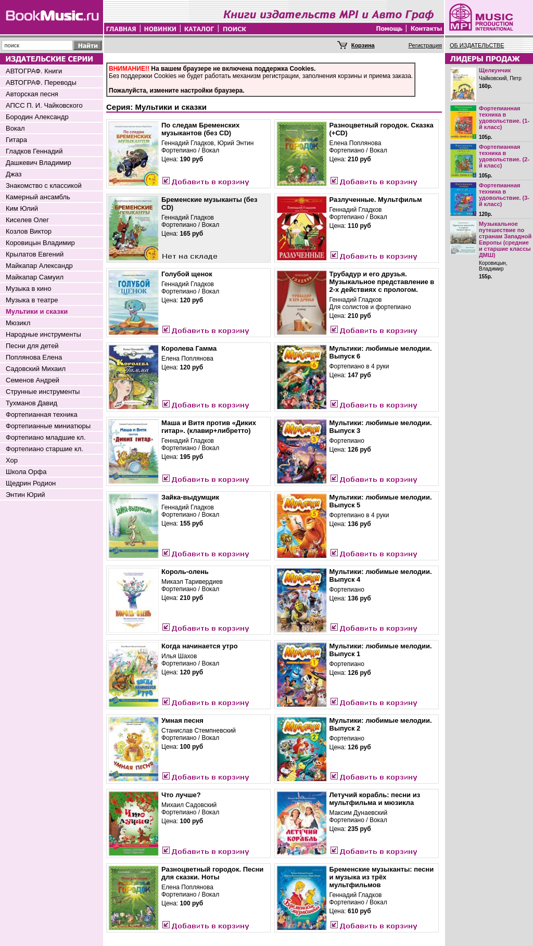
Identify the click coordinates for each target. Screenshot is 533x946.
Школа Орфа (26, 472)
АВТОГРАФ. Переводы (41, 82)
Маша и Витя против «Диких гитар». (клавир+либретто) (208, 426)
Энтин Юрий (25, 494)
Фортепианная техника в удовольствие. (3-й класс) (504, 194)
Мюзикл (18, 323)
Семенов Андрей (32, 380)
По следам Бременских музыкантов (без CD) (200, 129)
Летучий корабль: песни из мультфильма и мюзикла (375, 799)
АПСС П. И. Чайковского (44, 105)
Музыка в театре (32, 300)
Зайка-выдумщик (190, 497)
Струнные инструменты (43, 391)
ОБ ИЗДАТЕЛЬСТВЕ (477, 45)
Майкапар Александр (39, 266)
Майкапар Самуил (35, 277)
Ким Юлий (22, 208)
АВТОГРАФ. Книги (34, 71)
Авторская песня (32, 94)
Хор (12, 460)
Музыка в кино (28, 288)
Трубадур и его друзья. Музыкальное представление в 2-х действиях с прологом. (382, 281)
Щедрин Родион (31, 483)
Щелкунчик (495, 70)
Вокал (15, 128)
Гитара (16, 140)
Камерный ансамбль (38, 197)
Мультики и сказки (37, 311)
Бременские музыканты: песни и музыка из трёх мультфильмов (381, 877)
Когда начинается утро (199, 646)
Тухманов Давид (31, 403)
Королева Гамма (189, 348)
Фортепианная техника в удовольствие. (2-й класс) (504, 156)
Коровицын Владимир (40, 243)
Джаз (14, 174)
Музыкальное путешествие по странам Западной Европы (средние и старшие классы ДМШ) (505, 239)
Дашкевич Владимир (38, 163)
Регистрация (425, 45)
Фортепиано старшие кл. (44, 449)
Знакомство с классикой (44, 185)
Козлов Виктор (29, 231)
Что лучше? (181, 795)
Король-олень (185, 572)
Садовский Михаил (36, 369)
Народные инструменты (43, 334)
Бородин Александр (37, 117)
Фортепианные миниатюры (48, 426)
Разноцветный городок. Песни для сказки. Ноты (212, 873)
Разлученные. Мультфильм (375, 199)
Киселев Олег (27, 220)
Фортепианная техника (42, 414)
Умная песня (182, 720)
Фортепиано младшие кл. (46, 437)
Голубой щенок (186, 274)
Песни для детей (32, 346)
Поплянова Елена (34, 357)
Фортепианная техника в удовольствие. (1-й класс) (504, 117)
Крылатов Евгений (35, 254)
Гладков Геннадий (34, 151)
